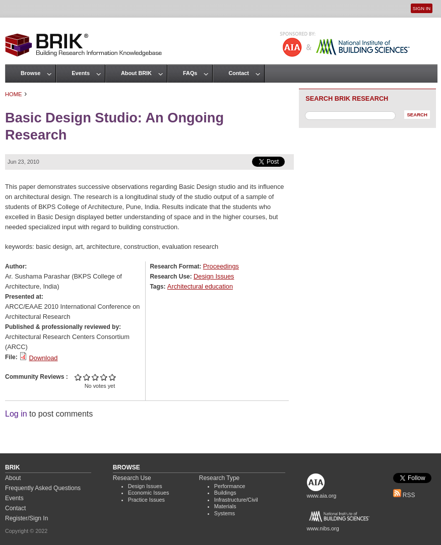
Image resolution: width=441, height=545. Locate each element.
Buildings (225, 493)
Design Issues (214, 276)
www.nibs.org (323, 528)
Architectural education (200, 286)
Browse (30, 73)
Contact (238, 73)
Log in (16, 414)
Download (43, 358)
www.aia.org (322, 496)
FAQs (190, 73)
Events (81, 73)
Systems (224, 513)
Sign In (421, 8)
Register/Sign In (26, 518)
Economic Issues (148, 493)
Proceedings (221, 266)
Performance (229, 486)
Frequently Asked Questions (43, 488)
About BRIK (136, 73)
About (13, 478)
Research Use (132, 478)
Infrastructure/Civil (236, 500)
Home (13, 94)
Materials (225, 506)
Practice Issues (146, 500)
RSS (404, 495)
